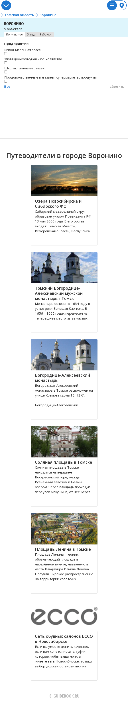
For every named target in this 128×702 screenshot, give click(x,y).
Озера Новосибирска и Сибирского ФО (58, 203)
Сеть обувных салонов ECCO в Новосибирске (64, 638)
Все (7, 86)
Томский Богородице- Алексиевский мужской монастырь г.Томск (59, 293)
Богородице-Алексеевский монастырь (62, 377)
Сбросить (117, 86)
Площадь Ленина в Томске (63, 549)
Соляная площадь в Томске (63, 462)
